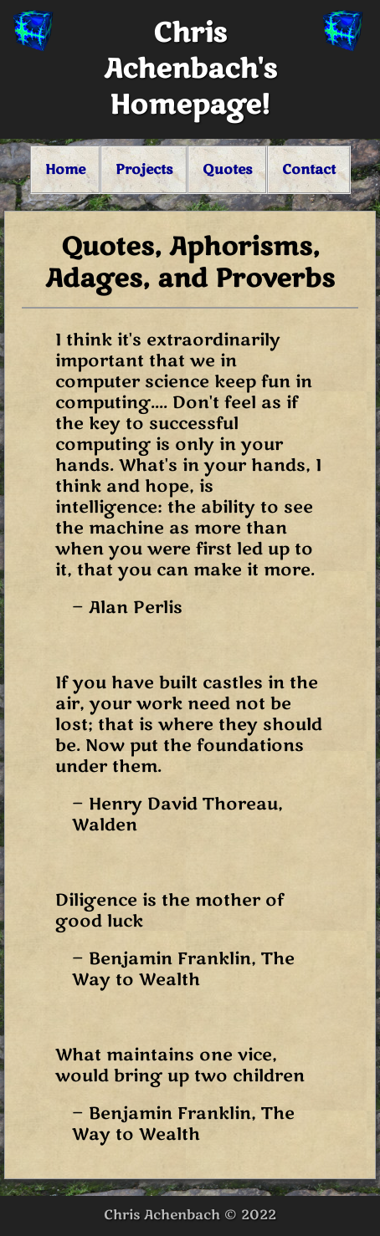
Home (65, 170)
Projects (144, 170)
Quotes (227, 170)
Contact (309, 170)
